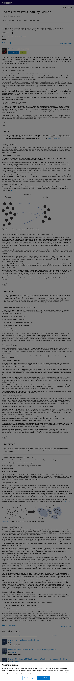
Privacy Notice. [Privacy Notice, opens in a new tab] (59, 675)
